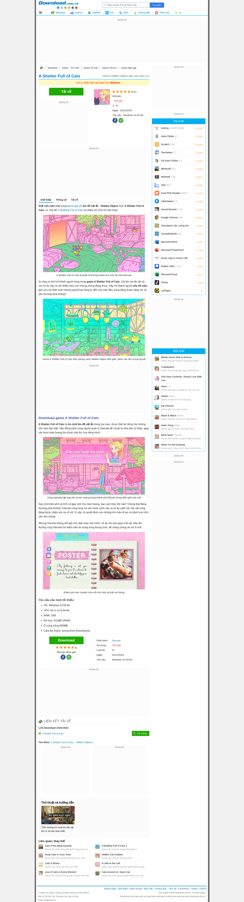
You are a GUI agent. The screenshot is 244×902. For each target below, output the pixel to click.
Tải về (74, 199)
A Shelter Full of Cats (62, 742)
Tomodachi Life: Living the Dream (175, 226)
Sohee (168, 396)
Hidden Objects (84, 742)
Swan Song (170, 425)
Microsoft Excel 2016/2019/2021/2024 (172, 275)
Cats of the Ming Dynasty (58, 845)
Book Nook (171, 435)
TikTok (164, 282)
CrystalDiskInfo (171, 233)
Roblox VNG (171, 266)
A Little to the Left (111, 863)
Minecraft (168, 168)
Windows (52, 67)
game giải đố (74, 206)
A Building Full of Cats (70, 210)
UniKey (172, 129)
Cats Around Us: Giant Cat (116, 872)
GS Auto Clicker (171, 160)
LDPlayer (166, 290)
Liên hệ (172, 888)
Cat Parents (167, 405)
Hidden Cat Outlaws (112, 854)
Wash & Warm (172, 415)
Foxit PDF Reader (174, 193)
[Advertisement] (122, 44)
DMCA (203, 888)
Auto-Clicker (169, 136)
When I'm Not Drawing (173, 444)
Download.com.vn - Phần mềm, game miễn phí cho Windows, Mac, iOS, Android (58, 5)
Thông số (61, 199)
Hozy (165, 386)
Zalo (166, 185)
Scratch (167, 144)
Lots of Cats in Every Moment (60, 872)
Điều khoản (136, 888)
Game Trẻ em (109, 67)
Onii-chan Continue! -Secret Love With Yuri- (181, 378)
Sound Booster (171, 209)
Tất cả (42, 12)
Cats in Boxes (52, 863)
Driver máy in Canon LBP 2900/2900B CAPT (174, 259)
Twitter (194, 888)
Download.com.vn (41, 68)
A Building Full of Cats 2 (114, 845)
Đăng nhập (110, 888)
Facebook (183, 888)
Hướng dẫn (161, 888)
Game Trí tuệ (90, 67)
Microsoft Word (172, 242)
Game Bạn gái (128, 67)
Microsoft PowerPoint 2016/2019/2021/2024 (172, 251)
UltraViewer (169, 201)
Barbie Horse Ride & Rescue (176, 357)
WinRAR (168, 176)
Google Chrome (172, 217)
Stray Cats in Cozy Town (58, 854)
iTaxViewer (168, 152)
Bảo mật (148, 888)
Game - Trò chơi (70, 67)
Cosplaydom (167, 367)
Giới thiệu (45, 199)
